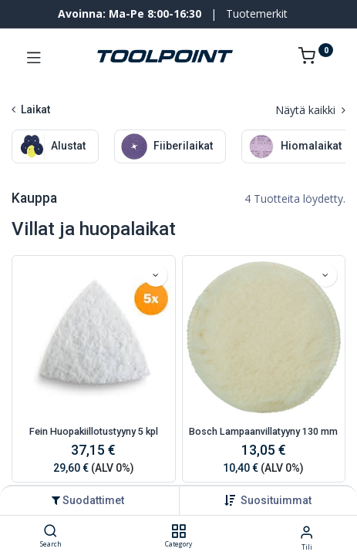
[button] (276, 500)
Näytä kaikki (310, 110)
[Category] (178, 531)
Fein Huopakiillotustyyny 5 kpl (93, 431)
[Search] (50, 531)
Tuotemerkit (257, 13)
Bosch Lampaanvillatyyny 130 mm (263, 431)
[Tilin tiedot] (306, 531)
